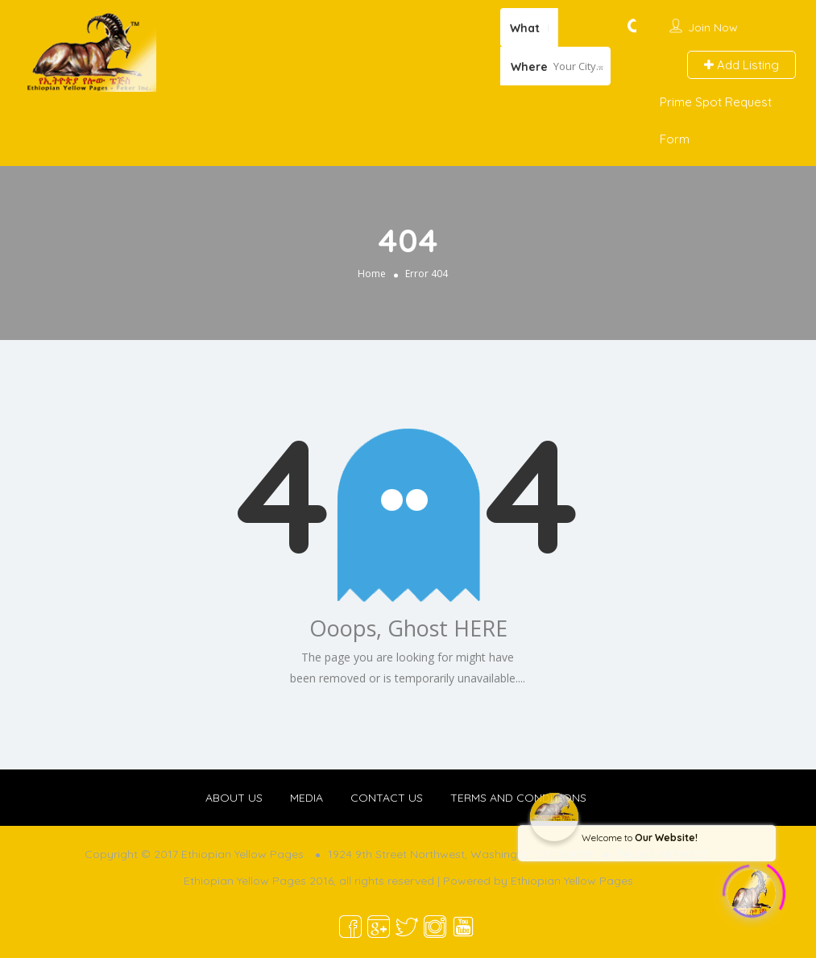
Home (372, 273)
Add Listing (741, 65)
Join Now (713, 27)
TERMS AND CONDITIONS (518, 797)
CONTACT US (386, 797)
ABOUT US (234, 797)
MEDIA (306, 797)
